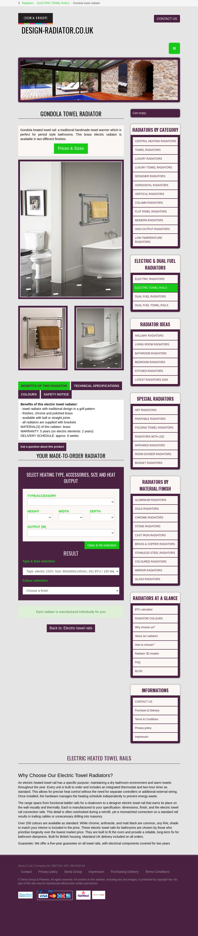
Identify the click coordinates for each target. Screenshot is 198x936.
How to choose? (144, 644)
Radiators (27, 3)
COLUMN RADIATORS (149, 202)
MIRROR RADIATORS (148, 570)
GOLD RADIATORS (147, 508)
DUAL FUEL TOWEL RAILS (151, 305)
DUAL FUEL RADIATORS (150, 296)
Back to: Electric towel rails (70, 628)
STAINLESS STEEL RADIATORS (155, 552)
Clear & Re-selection (101, 545)
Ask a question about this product (42, 446)
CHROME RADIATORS (149, 517)
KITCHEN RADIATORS (149, 371)
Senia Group (73, 871)
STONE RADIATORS (147, 526)
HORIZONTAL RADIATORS (151, 185)
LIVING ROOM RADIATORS (152, 344)
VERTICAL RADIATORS (149, 194)
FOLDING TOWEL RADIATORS (154, 427)
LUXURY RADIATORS (148, 158)
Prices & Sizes (71, 148)
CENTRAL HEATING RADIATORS (155, 141)
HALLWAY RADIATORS (149, 335)
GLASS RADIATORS (147, 579)
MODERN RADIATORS (149, 220)
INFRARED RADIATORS (150, 445)
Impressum (141, 736)
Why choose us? (145, 627)
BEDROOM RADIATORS (150, 362)
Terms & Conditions (146, 719)
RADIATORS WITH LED (149, 436)
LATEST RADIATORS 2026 (151, 379)
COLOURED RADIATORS (151, 561)
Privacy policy (143, 728)
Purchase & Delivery (147, 710)
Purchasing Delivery (125, 871)
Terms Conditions (157, 871)
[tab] (44, 386)
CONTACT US (167, 18)
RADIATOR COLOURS (149, 618)
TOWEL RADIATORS (148, 150)
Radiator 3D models (147, 653)
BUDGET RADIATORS (148, 463)
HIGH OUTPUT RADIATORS (152, 229)
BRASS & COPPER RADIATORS (155, 544)
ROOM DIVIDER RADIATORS (153, 454)
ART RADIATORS (146, 410)
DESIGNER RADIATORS (150, 176)
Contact (26, 871)
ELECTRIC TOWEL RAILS (53, 3)
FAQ (137, 662)
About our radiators (146, 636)
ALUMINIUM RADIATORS (151, 500)
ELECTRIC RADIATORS (150, 279)
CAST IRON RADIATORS (150, 535)
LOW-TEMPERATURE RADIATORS (148, 239)
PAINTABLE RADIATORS (150, 418)
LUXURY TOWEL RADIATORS (153, 167)
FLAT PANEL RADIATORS (151, 211)
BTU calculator (144, 609)
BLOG (138, 671)
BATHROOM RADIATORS (151, 353)
